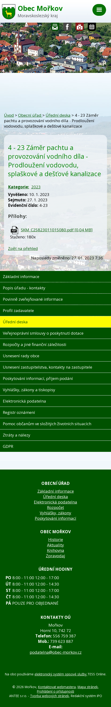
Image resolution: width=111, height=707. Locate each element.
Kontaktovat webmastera (57, 687)
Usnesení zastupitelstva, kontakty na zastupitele (47, 367)
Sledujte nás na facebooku (67, 28)
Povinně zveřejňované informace (33, 299)
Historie (55, 539)
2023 (36, 187)
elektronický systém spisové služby (61, 674)
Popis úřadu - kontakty (24, 288)
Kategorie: (18, 187)
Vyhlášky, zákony (55, 513)
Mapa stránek (88, 687)
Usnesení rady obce (21, 355)
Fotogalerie (80, 28)
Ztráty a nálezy (16, 435)
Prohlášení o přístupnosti (55, 691)
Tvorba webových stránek (49, 696)
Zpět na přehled (23, 248)
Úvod (9, 115)
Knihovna (55, 550)
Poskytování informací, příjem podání (38, 378)
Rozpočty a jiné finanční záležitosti (34, 344)
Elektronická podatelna (24, 401)
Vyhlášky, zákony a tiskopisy (29, 389)
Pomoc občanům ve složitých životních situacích (47, 423)
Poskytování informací (55, 518)
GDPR (8, 446)
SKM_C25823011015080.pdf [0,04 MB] (57, 230)
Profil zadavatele (18, 310)
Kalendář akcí (92, 28)
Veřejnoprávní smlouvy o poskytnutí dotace (43, 333)
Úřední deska (58, 115)
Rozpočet (55, 507)
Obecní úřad (30, 115)
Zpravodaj (55, 555)
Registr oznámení (19, 412)
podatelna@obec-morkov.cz (56, 652)
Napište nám (55, 28)
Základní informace (21, 276)
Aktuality (55, 545)
